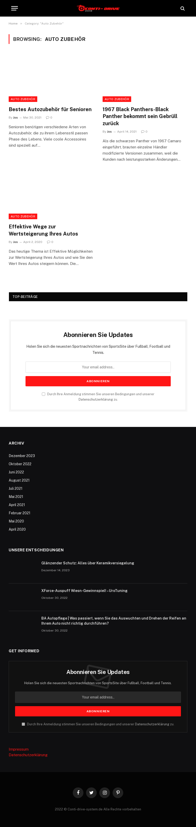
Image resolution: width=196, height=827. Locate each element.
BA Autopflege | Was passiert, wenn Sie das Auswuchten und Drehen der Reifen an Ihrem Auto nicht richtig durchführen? (113, 620)
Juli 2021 (15, 488)
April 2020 (17, 529)
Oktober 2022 (20, 464)
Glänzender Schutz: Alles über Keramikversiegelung (87, 563)
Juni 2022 (16, 472)
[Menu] (14, 8)
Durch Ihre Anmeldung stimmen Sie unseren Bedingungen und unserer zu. (98, 724)
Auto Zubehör (23, 99)
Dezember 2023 (22, 456)
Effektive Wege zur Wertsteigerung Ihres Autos (43, 230)
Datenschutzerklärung (96, 399)
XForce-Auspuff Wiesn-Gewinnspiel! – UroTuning (84, 591)
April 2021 (17, 505)
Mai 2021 (16, 497)
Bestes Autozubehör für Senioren (50, 109)
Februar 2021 (19, 513)
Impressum (19, 749)
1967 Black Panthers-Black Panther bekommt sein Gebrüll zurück (140, 116)
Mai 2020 (16, 521)
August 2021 (19, 480)
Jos (15, 117)
